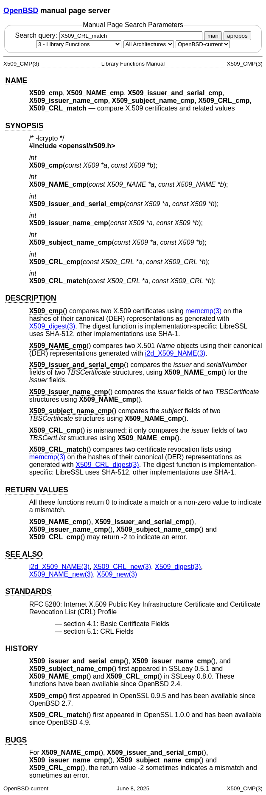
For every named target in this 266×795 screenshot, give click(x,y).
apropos (237, 36)
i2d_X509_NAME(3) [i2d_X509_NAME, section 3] (175, 353)
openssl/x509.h (87, 145)
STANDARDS (28, 591)
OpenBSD (20, 10)
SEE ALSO (23, 554)
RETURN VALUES (36, 490)
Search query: (109, 35)
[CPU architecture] (148, 44)
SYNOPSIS (24, 125)
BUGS (16, 740)
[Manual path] (203, 44)
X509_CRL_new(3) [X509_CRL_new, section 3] (122, 566)
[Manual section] (78, 44)
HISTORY (21, 648)
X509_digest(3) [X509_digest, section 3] (52, 326)
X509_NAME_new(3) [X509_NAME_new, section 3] (61, 574)
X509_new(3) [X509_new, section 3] (117, 574)
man (212, 36)
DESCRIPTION (30, 298)
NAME (16, 80)
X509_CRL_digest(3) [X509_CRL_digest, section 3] (107, 464)
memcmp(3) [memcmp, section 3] (203, 311)
